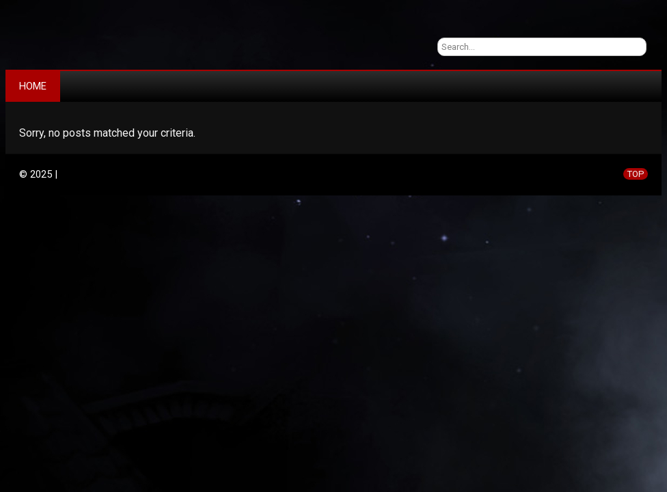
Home (32, 86)
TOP (635, 174)
